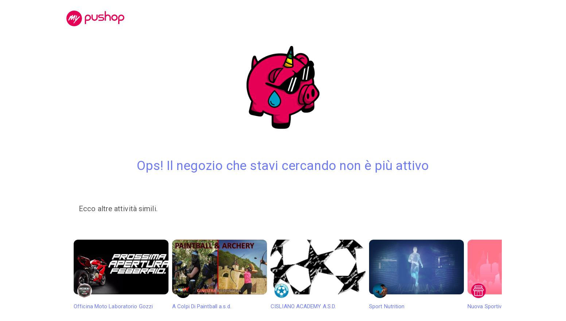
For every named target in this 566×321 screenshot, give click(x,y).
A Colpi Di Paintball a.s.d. (219, 275)
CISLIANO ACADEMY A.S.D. (318, 275)
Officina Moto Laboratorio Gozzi (121, 275)
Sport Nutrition (416, 275)
